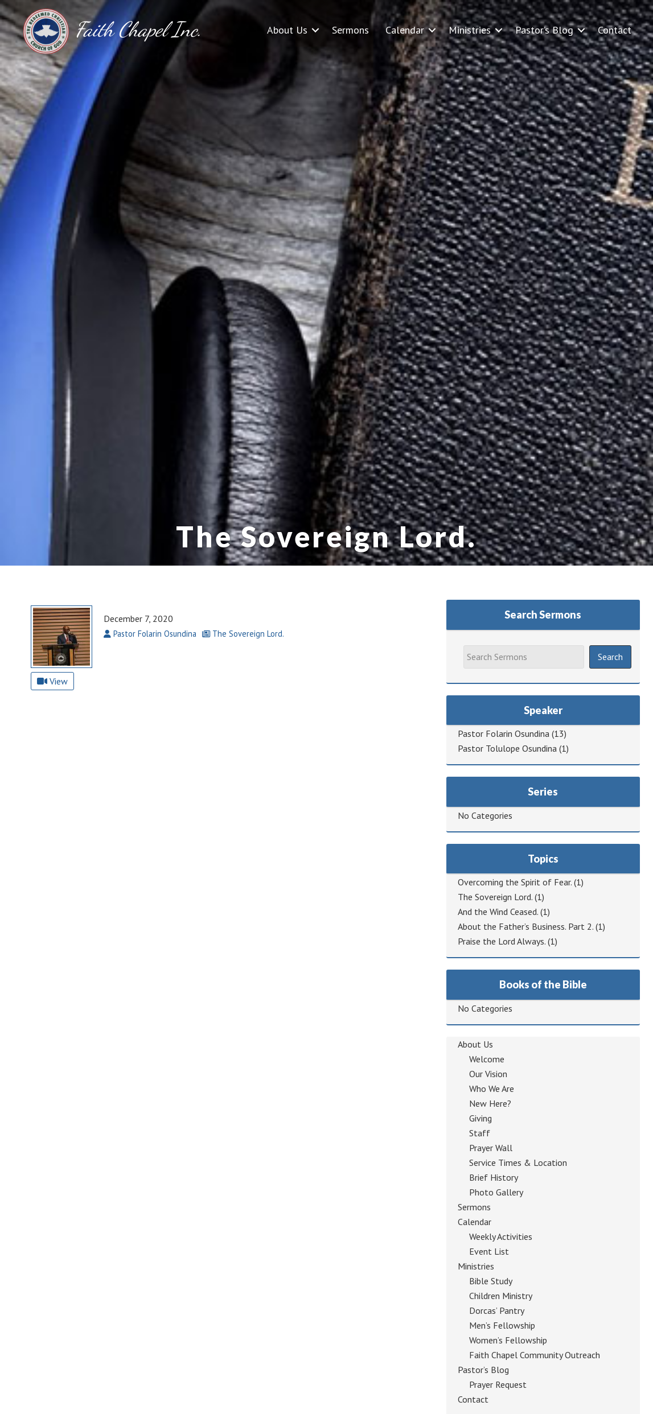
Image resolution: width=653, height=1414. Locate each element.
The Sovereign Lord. (495, 896)
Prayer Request (498, 1384)
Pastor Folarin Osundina (503, 733)
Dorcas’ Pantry (496, 1310)
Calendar (404, 29)
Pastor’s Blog (544, 29)
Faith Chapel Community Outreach (534, 1355)
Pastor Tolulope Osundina (507, 748)
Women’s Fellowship (508, 1340)
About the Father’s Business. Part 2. (525, 926)
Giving (480, 1118)
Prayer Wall (490, 1147)
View (52, 681)
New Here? (490, 1103)
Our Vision (488, 1073)
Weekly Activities (500, 1236)
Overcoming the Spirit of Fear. (515, 882)
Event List (489, 1251)
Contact (614, 29)
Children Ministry (500, 1295)
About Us (287, 29)
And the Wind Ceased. (498, 911)
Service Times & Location (518, 1162)
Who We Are (491, 1088)
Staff (479, 1133)
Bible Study (490, 1281)
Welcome (486, 1059)
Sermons (350, 29)
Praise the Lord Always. (501, 941)
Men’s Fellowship (502, 1325)
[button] (315, 30)
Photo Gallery (496, 1192)
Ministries (470, 29)
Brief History (493, 1177)
